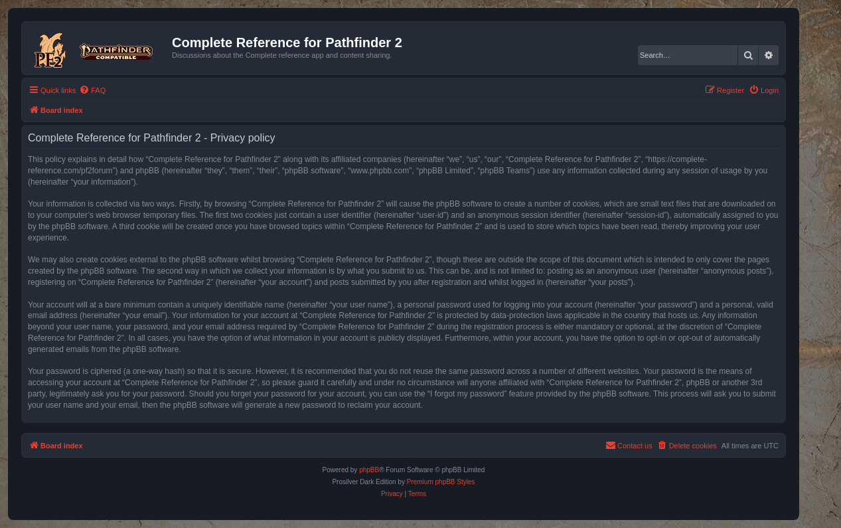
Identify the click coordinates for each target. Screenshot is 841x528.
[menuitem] (92, 90)
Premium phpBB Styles (441, 481)
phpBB (369, 470)
